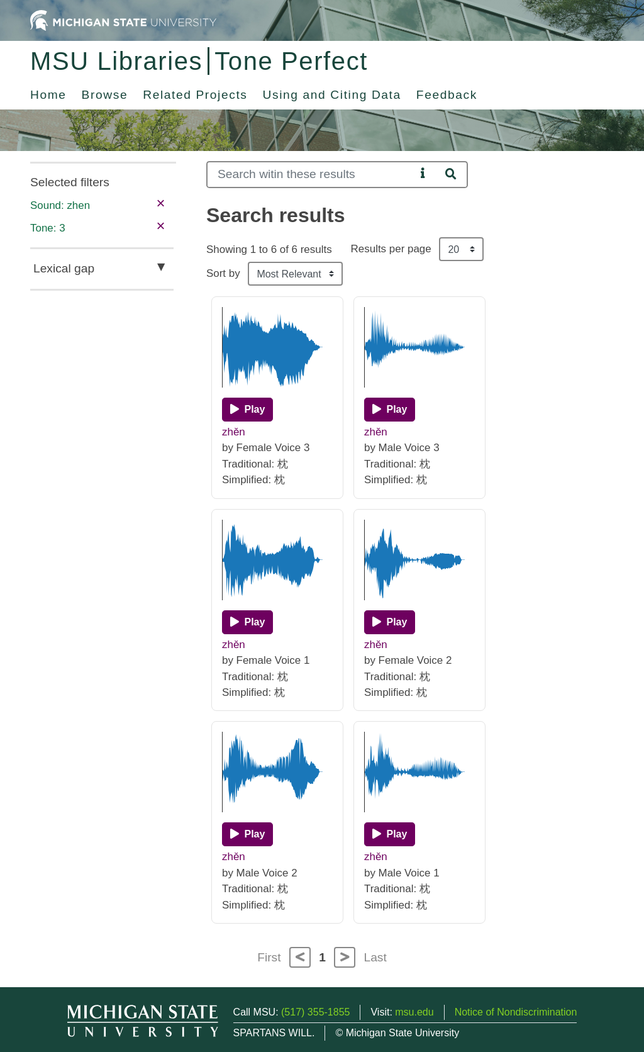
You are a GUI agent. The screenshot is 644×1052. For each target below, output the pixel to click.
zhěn (233, 432)
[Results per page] (461, 249)
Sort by (223, 273)
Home (48, 94)
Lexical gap (63, 268)
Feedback (446, 94)
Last (375, 957)
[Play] (247, 410)
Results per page (391, 249)
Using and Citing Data (332, 94)
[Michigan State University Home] (123, 20)
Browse (105, 94)
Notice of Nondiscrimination (516, 1012)
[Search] (311, 174)
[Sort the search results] (295, 274)
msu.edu (414, 1012)
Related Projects (195, 94)
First (268, 957)
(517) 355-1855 (315, 1012)
